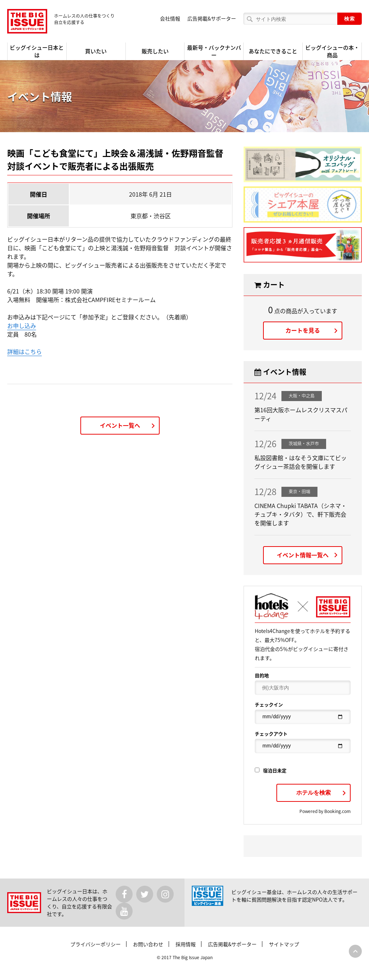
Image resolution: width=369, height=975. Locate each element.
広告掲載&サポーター (211, 18)
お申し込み (21, 325)
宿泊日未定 (270, 770)
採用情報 (185, 944)
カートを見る (302, 330)
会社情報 (170, 18)
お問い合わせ (148, 944)
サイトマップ (284, 944)
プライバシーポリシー (95, 944)
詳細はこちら (24, 351)
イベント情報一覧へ (303, 555)
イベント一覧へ (120, 425)
